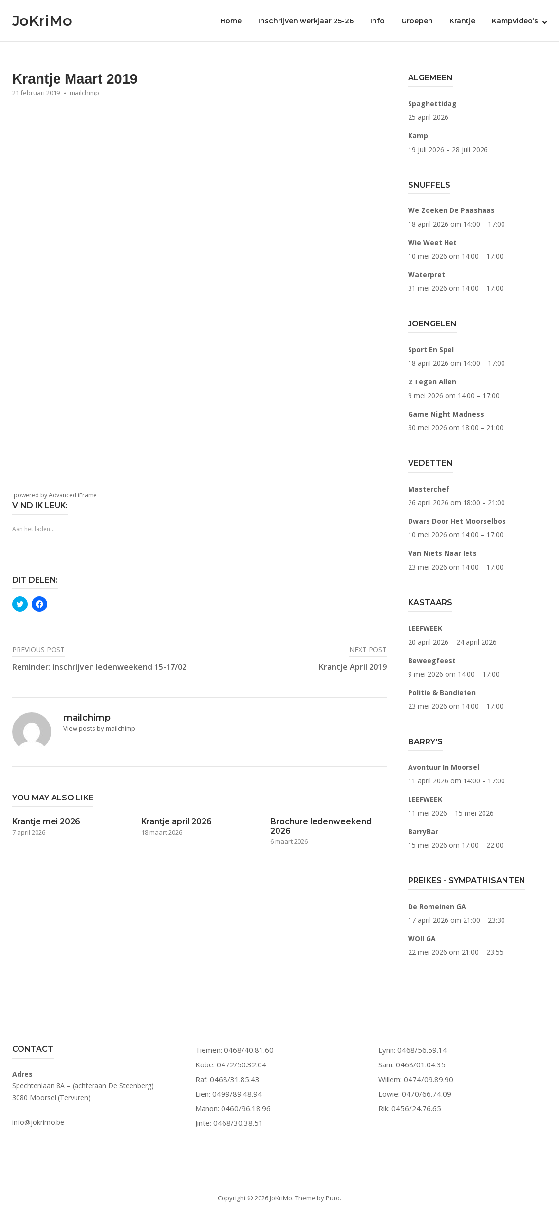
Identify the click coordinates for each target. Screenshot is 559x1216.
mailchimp (84, 92)
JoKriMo (42, 20)
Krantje (462, 21)
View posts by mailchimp (99, 728)
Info (377, 21)
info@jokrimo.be (38, 1122)
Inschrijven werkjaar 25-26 (306, 21)
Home (231, 21)
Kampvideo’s (515, 21)
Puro (333, 1198)
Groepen (417, 21)
